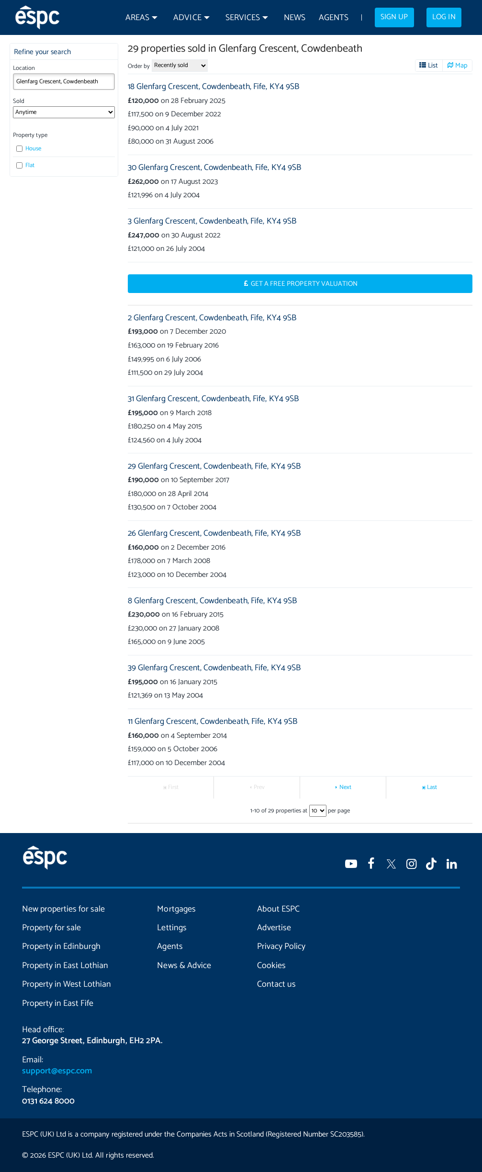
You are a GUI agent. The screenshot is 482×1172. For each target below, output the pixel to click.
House (28, 149)
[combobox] (63, 81)
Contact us (276, 984)
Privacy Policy (281, 946)
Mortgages (176, 909)
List (433, 65)
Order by (139, 66)
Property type (30, 135)
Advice (187, 18)
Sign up (394, 17)
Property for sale (51, 928)
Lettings (171, 928)
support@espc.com (57, 1071)
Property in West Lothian (66, 984)
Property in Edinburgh (61, 946)
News (294, 18)
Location (24, 68)
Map (461, 65)
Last (432, 787)
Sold (18, 101)
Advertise (274, 928)
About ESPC (278, 909)
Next (345, 787)
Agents (333, 18)
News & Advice (184, 965)
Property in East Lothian (65, 965)
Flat (25, 165)
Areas (137, 18)
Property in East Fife (57, 1003)
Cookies (271, 965)
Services (242, 18)
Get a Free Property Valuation (304, 284)
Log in (443, 17)
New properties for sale (63, 909)
